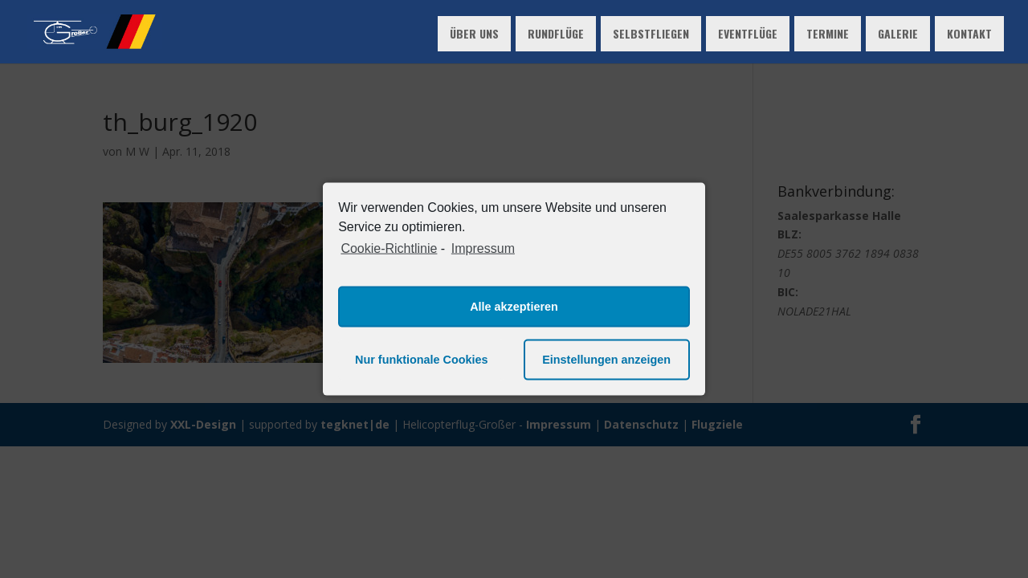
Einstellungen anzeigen (606, 359)
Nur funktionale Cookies (421, 359)
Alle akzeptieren (514, 306)
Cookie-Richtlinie (389, 248)
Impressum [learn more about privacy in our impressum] (483, 248)
